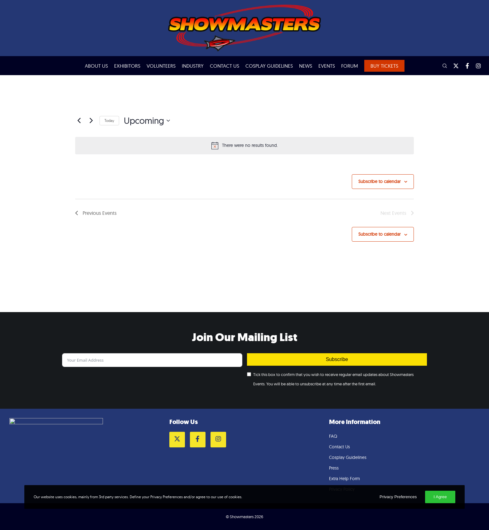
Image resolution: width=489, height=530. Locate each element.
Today (109, 120)
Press (334, 468)
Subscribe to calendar (379, 181)
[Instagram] (475, 65)
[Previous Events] (79, 120)
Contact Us (339, 447)
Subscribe (337, 359)
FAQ (333, 436)
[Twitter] (453, 65)
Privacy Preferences (398, 496)
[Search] (442, 65)
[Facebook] (464, 65)
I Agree (440, 496)
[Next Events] (91, 120)
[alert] (244, 145)
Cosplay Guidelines (347, 457)
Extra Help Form (344, 478)
